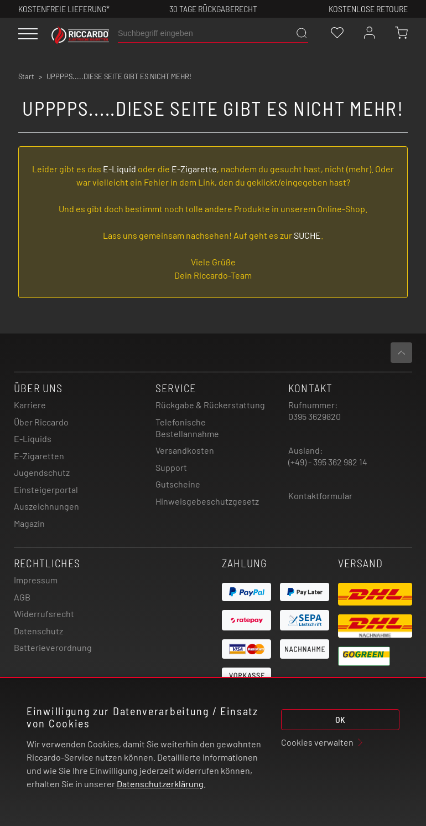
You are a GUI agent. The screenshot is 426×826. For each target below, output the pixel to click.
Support (171, 467)
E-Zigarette (194, 168)
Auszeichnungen (46, 506)
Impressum (36, 579)
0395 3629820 (314, 416)
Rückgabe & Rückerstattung (210, 404)
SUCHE (307, 235)
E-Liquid (119, 168)
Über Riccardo (41, 422)
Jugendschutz (42, 472)
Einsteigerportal (46, 489)
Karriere (30, 404)
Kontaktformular (320, 495)
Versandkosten (184, 450)
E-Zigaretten (39, 455)
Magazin (29, 523)
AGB (22, 597)
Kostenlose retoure (368, 8)
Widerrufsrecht (44, 613)
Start (26, 76)
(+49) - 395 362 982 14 (327, 461)
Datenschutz (38, 630)
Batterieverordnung (53, 647)
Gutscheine (177, 484)
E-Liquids (32, 438)
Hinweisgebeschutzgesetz (207, 501)
